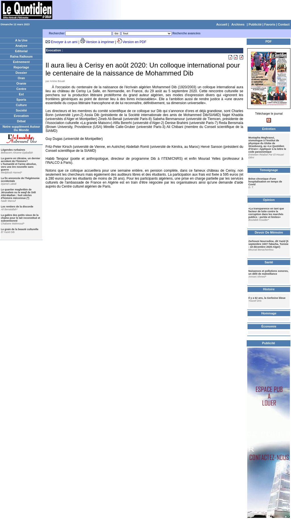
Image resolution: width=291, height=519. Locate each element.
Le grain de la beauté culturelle (19, 229)
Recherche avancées (186, 33)
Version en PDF (134, 42)
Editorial (21, 51)
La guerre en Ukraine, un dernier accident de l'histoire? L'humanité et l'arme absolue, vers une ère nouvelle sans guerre (20, 164)
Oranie (21, 83)
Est (21, 94)
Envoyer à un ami (64, 42)
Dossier (21, 72)
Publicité (255, 24)
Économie (269, 326)
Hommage (268, 313)
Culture (21, 105)
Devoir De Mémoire (269, 232)
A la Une (21, 40)
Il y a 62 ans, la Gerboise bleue (267, 298)
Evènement (21, 62)
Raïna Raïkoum (21, 56)
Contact (284, 24)
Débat (21, 121)
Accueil (221, 24)
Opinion (269, 199)
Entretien (269, 129)
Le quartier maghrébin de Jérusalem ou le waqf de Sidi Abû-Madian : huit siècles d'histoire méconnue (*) (18, 193)
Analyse (21, 45)
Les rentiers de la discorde (17, 206)
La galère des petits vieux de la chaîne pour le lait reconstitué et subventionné (20, 218)
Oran (21, 78)
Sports (21, 99)
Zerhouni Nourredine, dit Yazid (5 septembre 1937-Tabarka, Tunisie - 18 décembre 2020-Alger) (268, 244)
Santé (269, 262)
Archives (237, 24)
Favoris (269, 24)
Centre (21, 89)
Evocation (21, 115)
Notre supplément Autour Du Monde (21, 128)
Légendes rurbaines (13, 149)
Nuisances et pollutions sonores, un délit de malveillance (268, 272)
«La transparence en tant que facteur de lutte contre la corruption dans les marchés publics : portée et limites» (266, 212)
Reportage (21, 67)
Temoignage (269, 170)
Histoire (269, 289)
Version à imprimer (100, 42)
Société (21, 110)
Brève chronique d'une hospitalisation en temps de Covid (265, 181)
